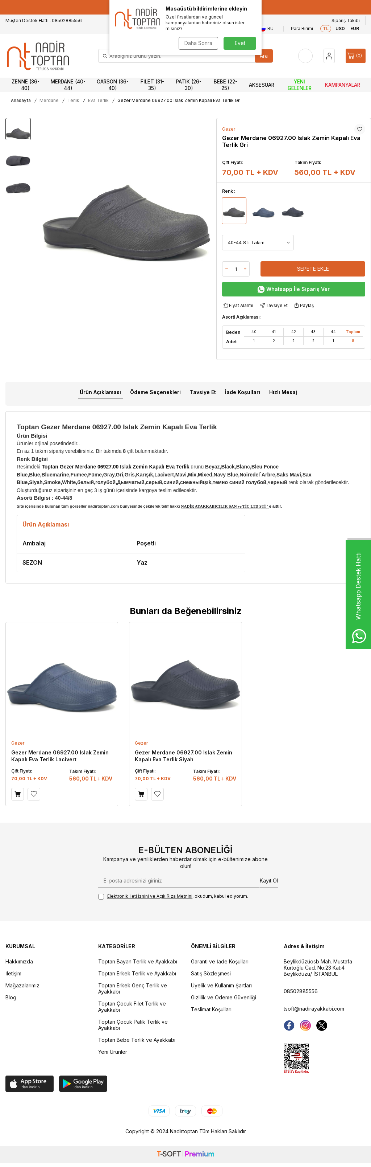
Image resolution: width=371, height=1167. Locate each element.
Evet (240, 43)
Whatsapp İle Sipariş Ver (294, 289)
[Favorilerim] (305, 56)
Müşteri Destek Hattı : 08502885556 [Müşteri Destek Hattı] (43, 20)
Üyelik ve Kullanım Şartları (221, 985)
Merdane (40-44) (68, 85)
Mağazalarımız (22, 985)
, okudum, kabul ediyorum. (173, 896)
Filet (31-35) (152, 85)
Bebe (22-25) (225, 85)
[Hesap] (329, 56)
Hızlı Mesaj (283, 392)
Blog (10, 997)
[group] (126, 211)
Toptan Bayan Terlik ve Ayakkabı (137, 961)
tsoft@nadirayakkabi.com (314, 1009)
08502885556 (301, 991)
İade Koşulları (242, 392)
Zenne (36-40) (25, 85)
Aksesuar (261, 85)
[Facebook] (289, 1025)
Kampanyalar (342, 85)
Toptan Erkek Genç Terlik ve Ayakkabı (132, 988)
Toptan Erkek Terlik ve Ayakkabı (137, 973)
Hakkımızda (19, 961)
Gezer (228, 129)
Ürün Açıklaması (100, 392)
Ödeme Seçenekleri (155, 392)
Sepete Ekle (313, 269)
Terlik (73, 100)
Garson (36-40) (113, 85)
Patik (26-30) (188, 85)
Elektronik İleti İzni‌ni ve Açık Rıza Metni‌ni (149, 896)
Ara (264, 56)
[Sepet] (356, 56)
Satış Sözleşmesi (211, 973)
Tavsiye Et (273, 305)
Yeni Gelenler (300, 85)
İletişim (13, 973)
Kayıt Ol (269, 880)
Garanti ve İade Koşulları (220, 961)
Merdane (49, 100)
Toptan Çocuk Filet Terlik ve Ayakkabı (132, 1006)
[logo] (38, 56)
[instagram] (305, 1025)
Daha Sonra (198, 43)
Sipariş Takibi (346, 20)
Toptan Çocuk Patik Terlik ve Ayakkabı (133, 1025)
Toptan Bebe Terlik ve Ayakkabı (136, 1040)
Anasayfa (21, 100)
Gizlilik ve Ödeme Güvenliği (223, 997)
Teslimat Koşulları (211, 1009)
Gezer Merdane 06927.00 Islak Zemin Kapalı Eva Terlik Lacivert (60, 755)
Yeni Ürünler (112, 1052)
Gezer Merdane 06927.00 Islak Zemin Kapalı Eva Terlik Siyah (183, 755)
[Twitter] (321, 1025)
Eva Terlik (98, 100)
